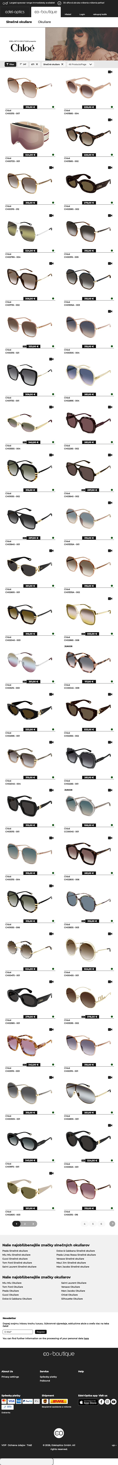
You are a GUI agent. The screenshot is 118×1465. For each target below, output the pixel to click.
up (114, 1445)
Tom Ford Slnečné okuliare (17, 1262)
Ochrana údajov (16, 1445)
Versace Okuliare (70, 1287)
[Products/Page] (81, 64)
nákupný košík (100, 14)
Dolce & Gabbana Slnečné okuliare (75, 1250)
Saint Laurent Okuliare (73, 1283)
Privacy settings (10, 1376)
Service (44, 1371)
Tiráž (29, 1445)
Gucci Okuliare (10, 1294)
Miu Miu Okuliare (11, 1283)
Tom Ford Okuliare (12, 1287)
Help (81, 1371)
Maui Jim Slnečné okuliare (71, 1262)
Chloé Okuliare (69, 1294)
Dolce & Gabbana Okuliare (17, 1298)
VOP (3, 1445)
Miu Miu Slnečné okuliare (16, 1254)
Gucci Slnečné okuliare (15, 1258)
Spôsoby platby (48, 1376)
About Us (7, 1371)
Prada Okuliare (10, 1290)
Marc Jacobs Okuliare (73, 1290)
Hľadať (68, 14)
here (86, 1338)
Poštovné (45, 1380)
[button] (15, 12)
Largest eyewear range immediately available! (32, 2)
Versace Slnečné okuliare (70, 1258)
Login (82, 14)
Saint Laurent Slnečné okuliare (19, 1266)
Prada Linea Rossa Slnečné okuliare (76, 1254)
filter (9, 64)
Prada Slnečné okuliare (15, 1250)
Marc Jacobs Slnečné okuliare (72, 1266)
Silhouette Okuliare (72, 1298)
